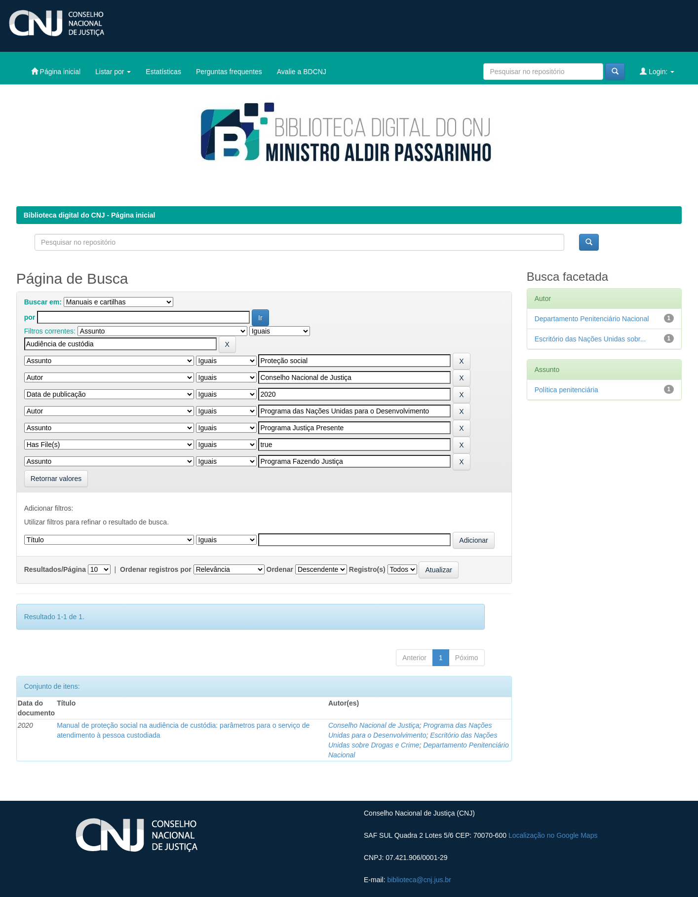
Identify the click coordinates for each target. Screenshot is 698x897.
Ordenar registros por (156, 569)
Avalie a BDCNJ (301, 71)
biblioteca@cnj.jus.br (419, 880)
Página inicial (55, 71)
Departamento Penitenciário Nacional (592, 319)
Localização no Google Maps (553, 835)
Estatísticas (163, 71)
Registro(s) (367, 569)
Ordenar (280, 569)
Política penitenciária (566, 390)
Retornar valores (56, 479)
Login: (657, 71)
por (30, 317)
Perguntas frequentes (229, 71)
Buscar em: (43, 302)
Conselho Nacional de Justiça (373, 725)
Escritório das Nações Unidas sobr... (590, 339)
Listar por (113, 71)
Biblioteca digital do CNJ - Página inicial (89, 215)
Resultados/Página (55, 569)
